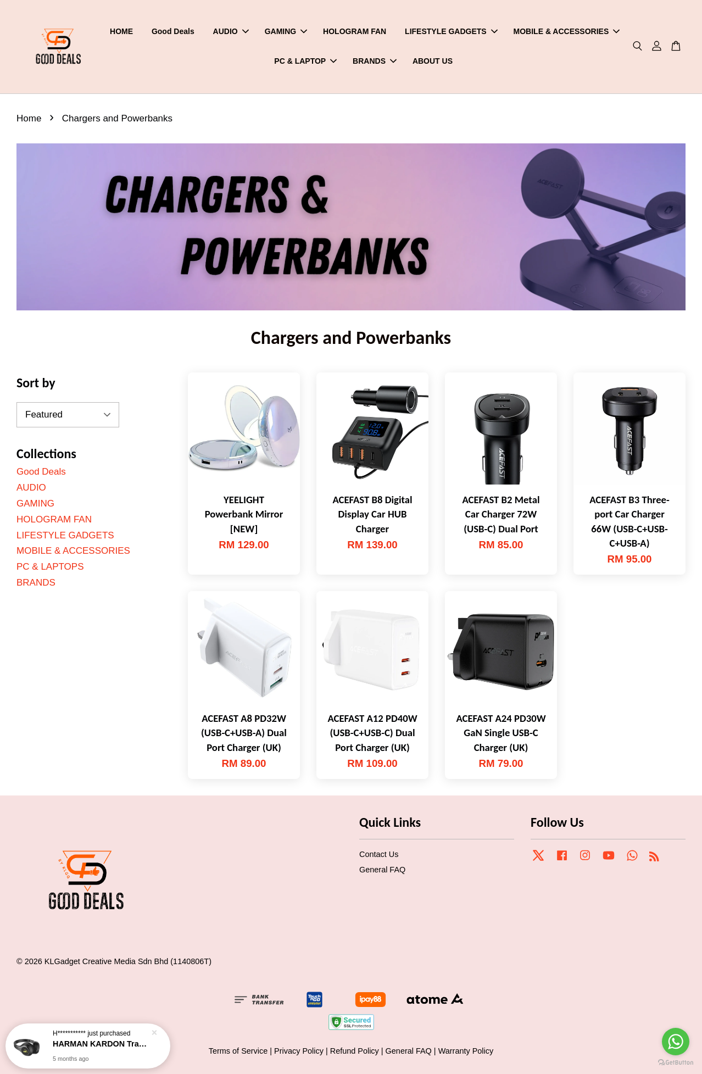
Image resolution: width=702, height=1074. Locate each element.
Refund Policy (354, 1051)
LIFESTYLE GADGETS (451, 31)
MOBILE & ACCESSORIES (567, 31)
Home (28, 118)
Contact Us (378, 854)
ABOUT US (433, 61)
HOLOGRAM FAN (354, 31)
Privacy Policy (299, 1051)
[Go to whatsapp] (675, 1041)
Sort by (35, 383)
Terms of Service (238, 1051)
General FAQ (382, 869)
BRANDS (375, 61)
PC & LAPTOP (305, 61)
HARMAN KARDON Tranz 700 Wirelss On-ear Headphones (101, 1043)
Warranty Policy (466, 1051)
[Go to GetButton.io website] (675, 1062)
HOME (121, 31)
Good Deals (173, 31)
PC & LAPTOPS (50, 566)
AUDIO (231, 31)
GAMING (286, 31)
